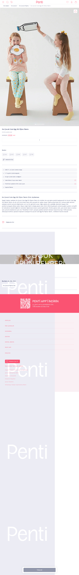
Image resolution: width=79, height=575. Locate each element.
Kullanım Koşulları (10, 378)
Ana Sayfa (6, 5)
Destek (7, 336)
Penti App (8, 347)
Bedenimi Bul (8, 160)
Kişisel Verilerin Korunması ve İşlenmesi (16, 370)
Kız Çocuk (14, 5)
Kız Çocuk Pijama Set (9, 285)
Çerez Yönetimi (9, 381)
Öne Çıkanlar (9, 326)
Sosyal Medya (9, 342)
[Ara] (7, 2)
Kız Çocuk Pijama (23, 5)
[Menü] (3, 2)
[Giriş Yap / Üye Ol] (71, 2)
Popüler (7, 320)
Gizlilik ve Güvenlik (10, 376)
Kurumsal (8, 331)
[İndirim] (11, 2)
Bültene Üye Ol (13, 361)
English (7, 353)
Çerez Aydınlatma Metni (12, 373)
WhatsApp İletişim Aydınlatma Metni (15, 384)
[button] (35, 124)
